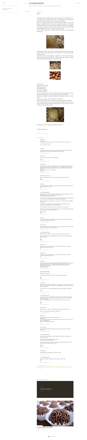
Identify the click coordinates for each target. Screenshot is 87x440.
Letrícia (41, 282)
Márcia (41, 315)
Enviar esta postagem (45, 133)
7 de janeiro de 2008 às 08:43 (45, 161)
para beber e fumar (56, 6)
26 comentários (44, 429)
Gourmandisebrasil (43, 192)
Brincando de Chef (43, 175)
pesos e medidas (47, 6)
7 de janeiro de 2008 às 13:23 (44, 221)
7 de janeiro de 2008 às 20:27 (44, 331)
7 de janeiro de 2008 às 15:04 (44, 249)
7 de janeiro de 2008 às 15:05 (44, 268)
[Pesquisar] (77, 3)
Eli (40, 217)
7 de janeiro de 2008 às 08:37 (45, 152)
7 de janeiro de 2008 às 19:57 (44, 312)
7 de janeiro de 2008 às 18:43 (44, 292)
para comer (40, 6)
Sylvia (41, 183)
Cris (41, 148)
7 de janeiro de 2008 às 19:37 (44, 304)
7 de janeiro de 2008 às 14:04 (44, 229)
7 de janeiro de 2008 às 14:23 (44, 241)
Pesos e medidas (45, 389)
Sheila (41, 139)
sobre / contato (32, 6)
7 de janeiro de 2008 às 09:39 (44, 180)
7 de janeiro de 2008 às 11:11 (44, 189)
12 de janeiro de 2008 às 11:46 (44, 362)
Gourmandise (36, 3)
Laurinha (42, 164)
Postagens (5, 9)
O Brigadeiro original (45, 427)
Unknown (42, 307)
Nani (41, 261)
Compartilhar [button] (27, 11)
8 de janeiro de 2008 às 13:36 (44, 347)
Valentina (42, 350)
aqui (63, 124)
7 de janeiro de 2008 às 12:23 (44, 214)
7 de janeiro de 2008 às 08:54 (45, 172)
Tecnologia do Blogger (52, 436)
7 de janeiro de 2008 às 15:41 (44, 279)
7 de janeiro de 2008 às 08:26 (45, 145)
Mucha (41, 244)
